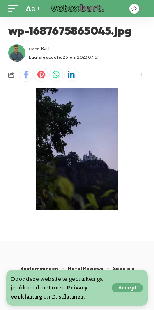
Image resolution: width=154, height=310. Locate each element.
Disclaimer (68, 297)
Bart (45, 48)
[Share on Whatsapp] (56, 75)
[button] (127, 287)
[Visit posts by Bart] (16, 53)
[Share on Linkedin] (71, 75)
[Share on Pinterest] (41, 75)
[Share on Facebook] (26, 75)
